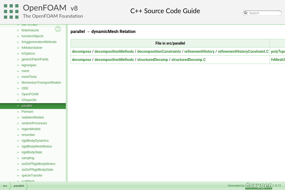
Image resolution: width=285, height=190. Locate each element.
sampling (28, 158)
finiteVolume (30, 30)
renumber (28, 135)
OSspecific (29, 100)
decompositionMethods (114, 51)
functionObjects (32, 36)
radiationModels (33, 117)
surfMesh (28, 181)
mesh (25, 71)
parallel (27, 106)
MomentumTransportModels (41, 82)
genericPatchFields (35, 59)
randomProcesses (34, 123)
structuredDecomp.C (188, 60)
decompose (81, 51)
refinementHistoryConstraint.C (243, 51)
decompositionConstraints (159, 51)
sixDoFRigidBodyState (37, 170)
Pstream (27, 111)
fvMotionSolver (32, 48)
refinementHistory (199, 51)
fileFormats (29, 24)
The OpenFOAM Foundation (53, 16)
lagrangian (29, 65)
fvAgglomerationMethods (39, 42)
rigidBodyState (32, 152)
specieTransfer (32, 175)
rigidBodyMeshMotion (37, 146)
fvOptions (28, 53)
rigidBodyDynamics (35, 140)
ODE (25, 88)
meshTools (29, 77)
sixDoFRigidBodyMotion (38, 164)
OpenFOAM (45, 7)
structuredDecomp (152, 60)
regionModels (31, 129)
